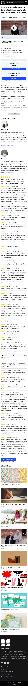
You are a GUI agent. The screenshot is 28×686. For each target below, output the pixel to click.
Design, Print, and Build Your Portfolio (10, 629)
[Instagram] (8, 663)
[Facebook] (5, 663)
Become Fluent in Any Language (9, 609)
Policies (14, 684)
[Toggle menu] (26, 2)
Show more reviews (8, 459)
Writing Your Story (5, 525)
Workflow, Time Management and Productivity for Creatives (13, 588)
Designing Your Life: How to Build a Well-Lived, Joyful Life (12, 41)
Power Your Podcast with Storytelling (10, 567)
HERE (21, 86)
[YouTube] (2, 663)
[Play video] (14, 28)
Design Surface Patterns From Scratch (10, 484)
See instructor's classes (7, 145)
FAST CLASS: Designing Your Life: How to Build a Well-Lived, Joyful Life (13, 546)
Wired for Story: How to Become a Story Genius (13, 504)
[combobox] (15, 2)
